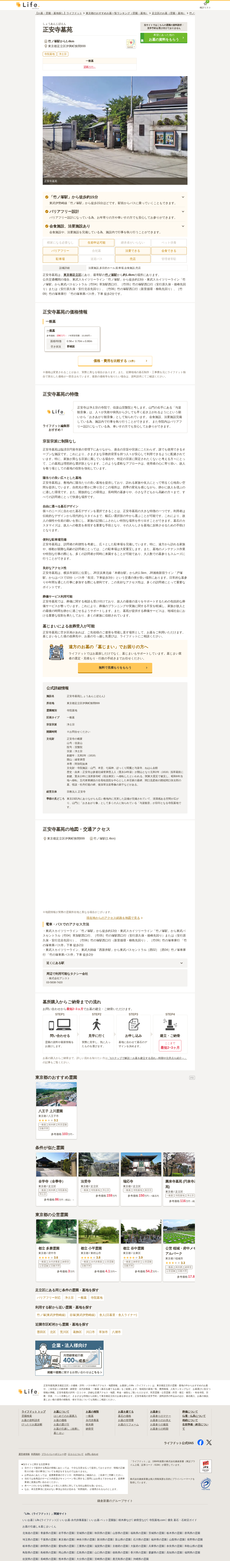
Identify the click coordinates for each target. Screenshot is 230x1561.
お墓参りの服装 (159, 1424)
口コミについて (76, 1453)
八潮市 (116, 1332)
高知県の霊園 (174, 1552)
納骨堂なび (140, 1520)
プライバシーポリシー (54, 1453)
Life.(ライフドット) (46, 1520)
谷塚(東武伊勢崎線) (82, 1314)
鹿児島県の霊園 (121, 1558)
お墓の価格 (60, 1420)
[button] (163, 37)
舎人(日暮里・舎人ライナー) (118, 1314)
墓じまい (59, 1432)
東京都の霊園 (66, 1539)
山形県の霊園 (120, 1533)
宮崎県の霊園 (102, 1558)
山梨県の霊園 (177, 1539)
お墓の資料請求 (31, 1420)
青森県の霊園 (48, 1533)
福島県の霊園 (138, 1533)
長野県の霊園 (195, 1539)
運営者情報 (24, 1453)
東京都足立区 (72, 274)
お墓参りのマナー (160, 1415)
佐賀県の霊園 (30, 1558)
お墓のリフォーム (128, 1424)
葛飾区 (77, 1332)
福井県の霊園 (159, 1539)
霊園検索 (27, 1415)
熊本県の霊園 (66, 1558)
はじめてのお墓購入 (65, 1415)
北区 (53, 1332)
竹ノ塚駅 (111, 274)
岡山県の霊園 (66, 1552)
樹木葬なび (124, 1520)
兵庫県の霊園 (156, 1545)
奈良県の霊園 (174, 1545)
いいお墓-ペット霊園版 (102, 1520)
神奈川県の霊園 (85, 1539)
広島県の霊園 (84, 1552)
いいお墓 (27, 1520)
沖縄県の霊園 (141, 1558)
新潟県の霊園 (105, 1539)
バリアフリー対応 (49, 1297)
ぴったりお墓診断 (32, 1424)
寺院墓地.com (157, 1520)
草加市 (103, 1332)
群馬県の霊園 (192, 1533)
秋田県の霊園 (102, 1533)
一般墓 (82, 1297)
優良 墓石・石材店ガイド (182, 1520)
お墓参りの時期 (159, 1428)
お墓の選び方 (61, 1424)
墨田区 (41, 1332)
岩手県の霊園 (66, 1533)
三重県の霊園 (84, 1545)
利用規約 (35, 1453)
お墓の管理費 (126, 1420)
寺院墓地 (97, 1297)
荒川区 (64, 1332)
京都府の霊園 (120, 1545)
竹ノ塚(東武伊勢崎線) (51, 1314)
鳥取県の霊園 (30, 1552)
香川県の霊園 (138, 1552)
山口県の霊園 (102, 1552)
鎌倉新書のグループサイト (115, 1500)
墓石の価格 (124, 1415)
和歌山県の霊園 (194, 1545)
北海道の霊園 (30, 1533)
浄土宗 (69, 1297)
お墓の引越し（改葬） (67, 1428)
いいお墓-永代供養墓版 (73, 1520)
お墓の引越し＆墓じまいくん (39, 1526)
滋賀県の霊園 (102, 1545)
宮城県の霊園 (84, 1533)
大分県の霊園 (84, 1558)
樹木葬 (90, 1424)
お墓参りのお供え (160, 1420)
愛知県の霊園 (66, 1545)
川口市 (90, 1332)
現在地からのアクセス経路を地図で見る (115, 918)
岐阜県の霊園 (30, 1545)
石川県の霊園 (141, 1539)
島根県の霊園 (48, 1552)
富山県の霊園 (123, 1539)
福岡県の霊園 (192, 1552)
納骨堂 (90, 1428)
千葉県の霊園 (48, 1539)
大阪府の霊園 (138, 1545)
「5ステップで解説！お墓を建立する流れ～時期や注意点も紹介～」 (147, 1058)
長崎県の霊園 (48, 1558)
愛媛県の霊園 (156, 1552)
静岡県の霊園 (48, 1545)
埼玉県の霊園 (30, 1539)
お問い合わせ (91, 1453)
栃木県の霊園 (174, 1533)
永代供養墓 (92, 1420)
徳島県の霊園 (120, 1552)
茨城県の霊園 (156, 1533)
